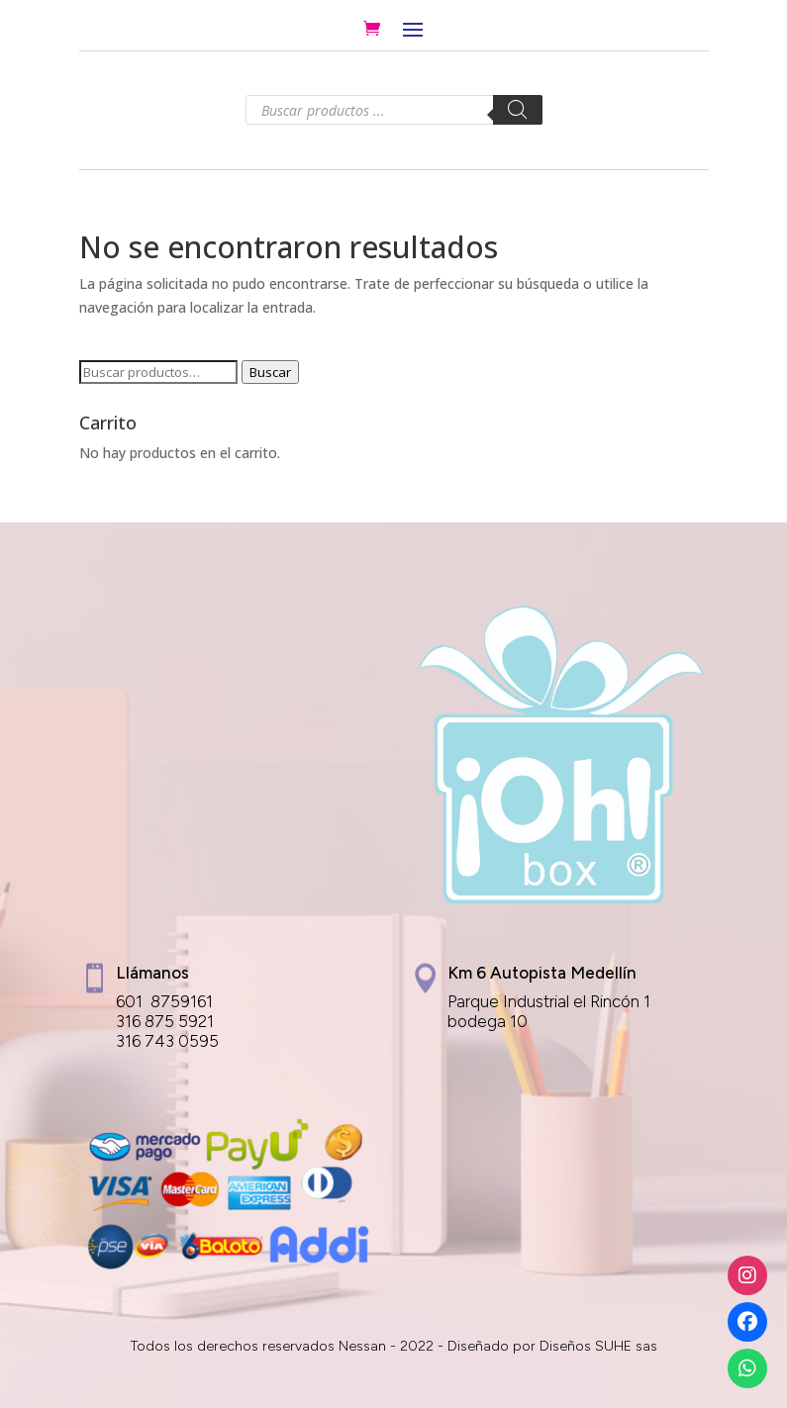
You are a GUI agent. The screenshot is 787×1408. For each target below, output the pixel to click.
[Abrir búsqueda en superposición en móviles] (394, 110)
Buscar (270, 372)
